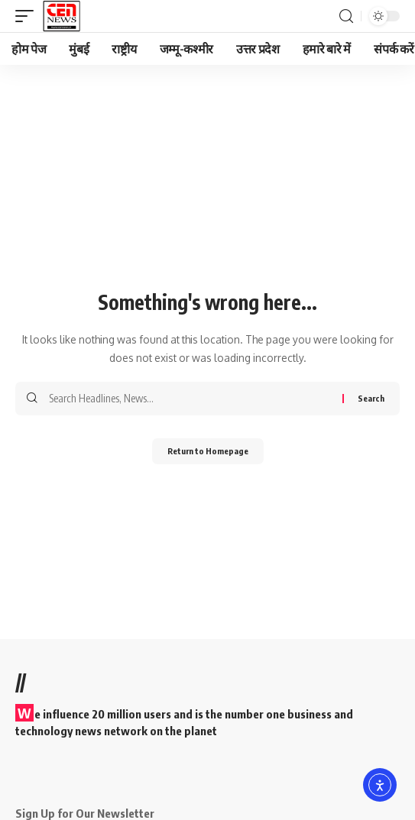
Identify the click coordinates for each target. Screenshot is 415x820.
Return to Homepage (207, 451)
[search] (346, 16)
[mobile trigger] (28, 16)
